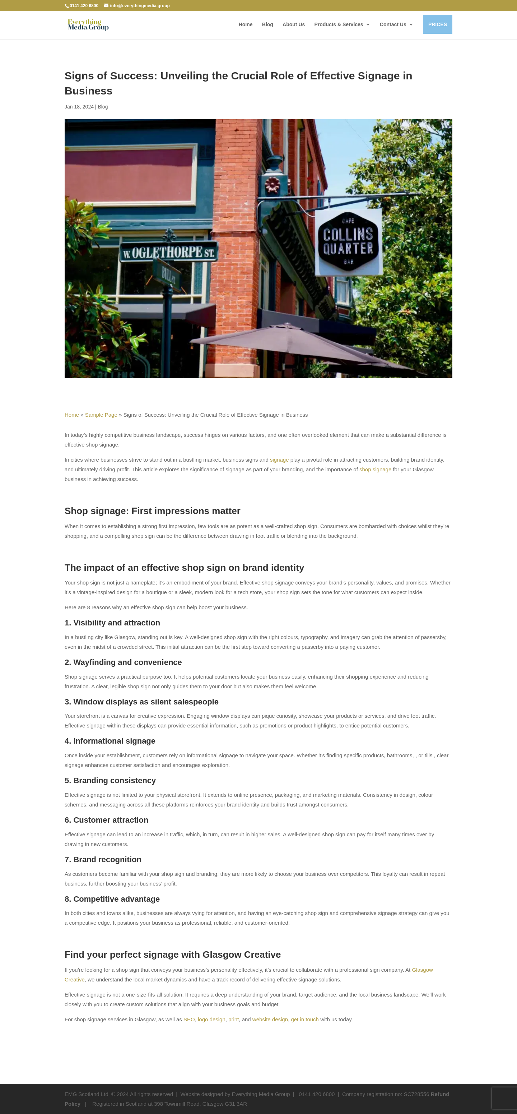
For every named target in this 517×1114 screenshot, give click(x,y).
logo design (211, 1019)
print (233, 1019)
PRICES (437, 24)
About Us (294, 24)
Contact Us (393, 24)
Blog (267, 24)
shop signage (375, 469)
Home (246, 24)
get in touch (305, 1019)
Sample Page (101, 415)
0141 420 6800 (84, 5)
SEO (189, 1019)
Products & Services (338, 24)
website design (270, 1019)
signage (279, 460)
